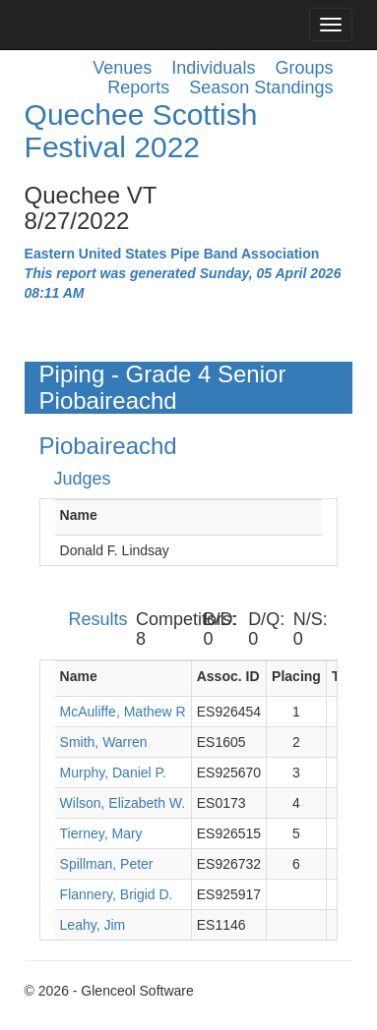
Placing (296, 676)
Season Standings (261, 87)
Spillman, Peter (107, 864)
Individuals (213, 68)
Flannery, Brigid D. (116, 894)
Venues (122, 68)
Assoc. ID (228, 676)
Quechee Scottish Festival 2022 (141, 130)
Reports (138, 87)
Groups (304, 68)
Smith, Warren (104, 742)
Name (78, 515)
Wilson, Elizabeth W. (123, 803)
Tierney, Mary (101, 833)
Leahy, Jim (93, 925)
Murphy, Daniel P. (113, 772)
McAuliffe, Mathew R (123, 711)
